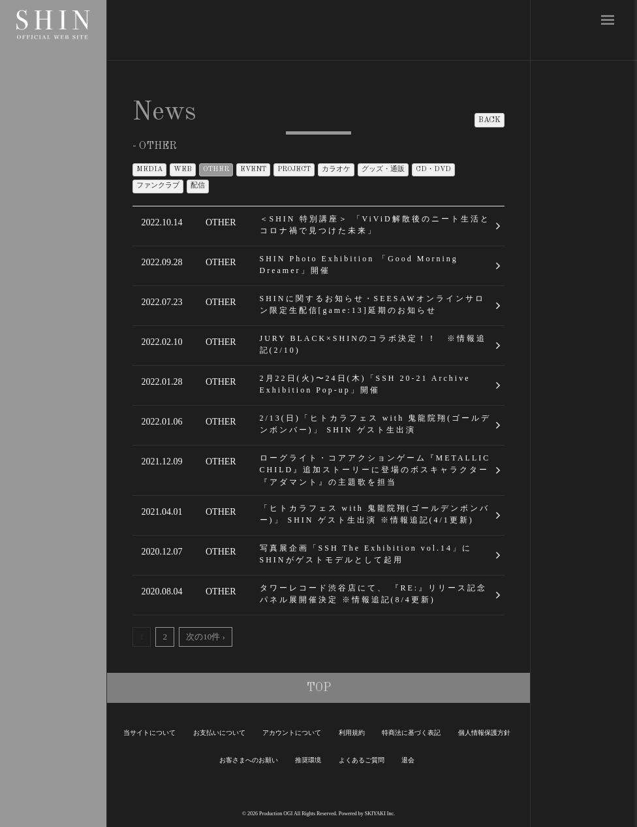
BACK (489, 120)
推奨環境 (308, 760)
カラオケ (336, 169)
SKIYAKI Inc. (380, 814)
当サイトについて (149, 732)
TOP (319, 688)
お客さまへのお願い (248, 760)
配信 (198, 185)
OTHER (216, 169)
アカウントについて (291, 732)
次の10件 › (205, 636)
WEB (183, 169)
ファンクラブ (157, 185)
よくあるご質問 (361, 760)
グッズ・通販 (383, 169)
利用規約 (352, 732)
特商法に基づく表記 (411, 732)
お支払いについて (219, 732)
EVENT (253, 169)
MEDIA (149, 169)
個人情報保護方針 (484, 732)
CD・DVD (433, 169)
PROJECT (294, 169)
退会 (407, 760)
